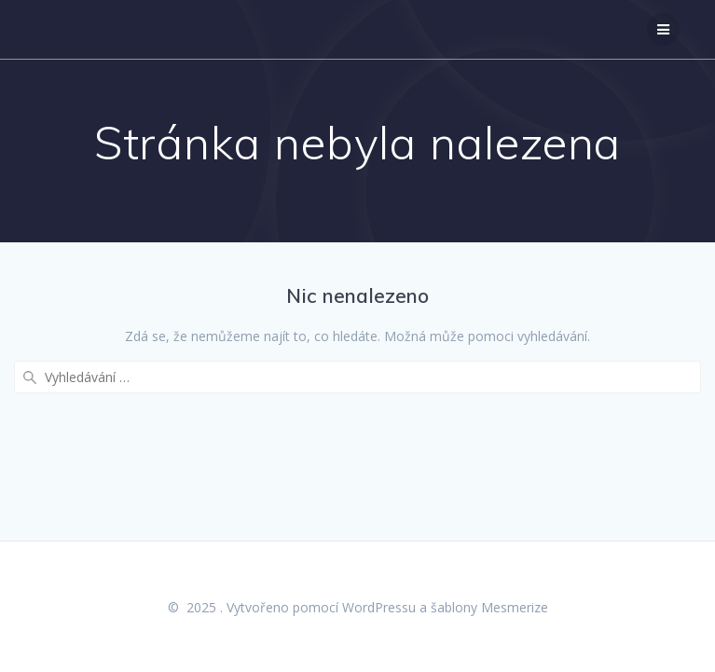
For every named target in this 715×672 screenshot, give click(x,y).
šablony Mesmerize (489, 607)
